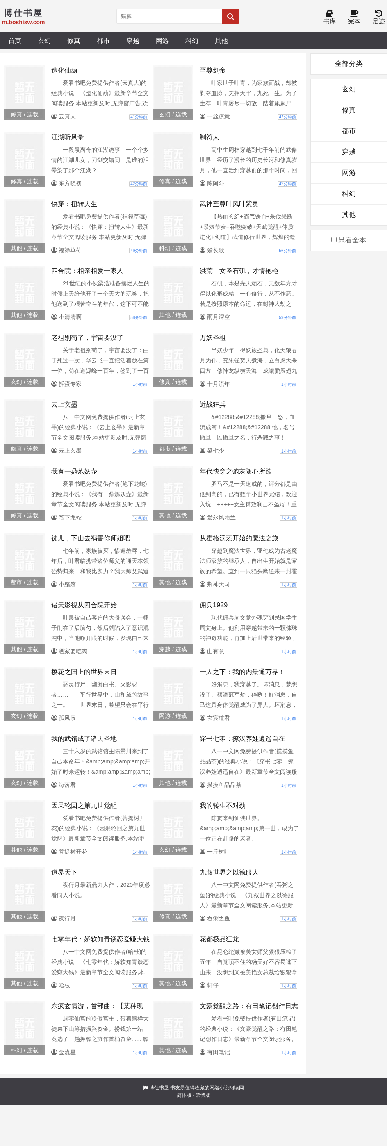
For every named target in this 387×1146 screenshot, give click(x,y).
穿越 (132, 40)
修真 (73, 40)
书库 (329, 17)
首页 (14, 40)
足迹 (379, 17)
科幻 (191, 40)
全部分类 (349, 64)
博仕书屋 (159, 1088)
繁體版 (203, 1095)
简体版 (184, 1095)
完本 (354, 17)
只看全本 (349, 240)
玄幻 (44, 40)
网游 (162, 40)
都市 (103, 40)
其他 (221, 40)
